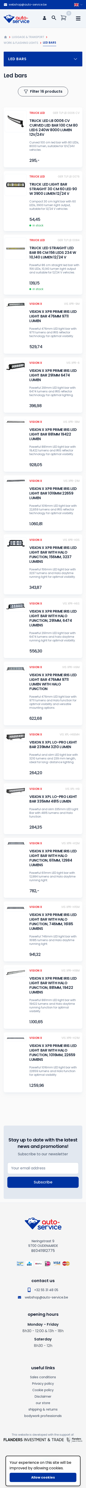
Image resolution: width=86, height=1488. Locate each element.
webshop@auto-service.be (25, 4)
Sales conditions (43, 1377)
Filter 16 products (43, 91)
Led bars (43, 59)
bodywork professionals (43, 1416)
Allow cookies (43, 1477)
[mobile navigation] (78, 18)
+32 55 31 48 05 (43, 1290)
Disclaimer (43, 1396)
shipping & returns (43, 1409)
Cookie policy (43, 1390)
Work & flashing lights (21, 43)
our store (43, 1403)
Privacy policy (43, 1383)
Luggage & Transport (28, 37)
